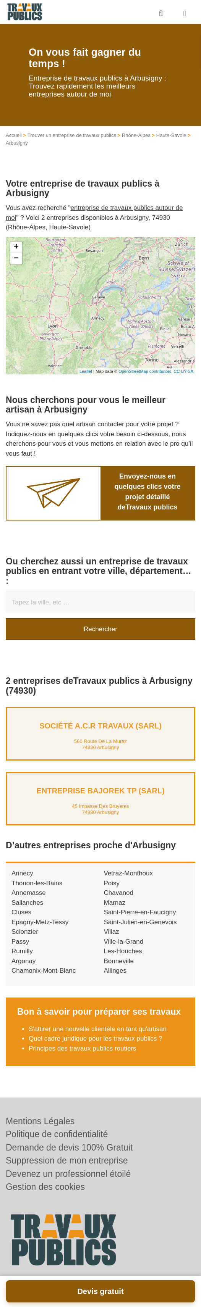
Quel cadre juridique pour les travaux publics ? (95, 1038)
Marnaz (115, 902)
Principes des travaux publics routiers (82, 1048)
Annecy (22, 873)
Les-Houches (123, 951)
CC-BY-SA (183, 371)
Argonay (23, 961)
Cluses (21, 912)
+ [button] (16, 247)
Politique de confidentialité (57, 1134)
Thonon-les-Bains (36, 883)
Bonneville (119, 961)
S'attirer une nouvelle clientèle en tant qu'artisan (98, 1029)
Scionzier (24, 931)
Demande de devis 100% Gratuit (69, 1147)
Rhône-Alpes (136, 135)
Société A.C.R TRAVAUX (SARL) (100, 726)
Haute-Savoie (171, 135)
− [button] (16, 258)
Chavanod (119, 892)
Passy (20, 941)
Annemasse (28, 892)
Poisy (112, 883)
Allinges (115, 970)
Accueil (14, 135)
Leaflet (85, 371)
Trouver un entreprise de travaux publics (72, 135)
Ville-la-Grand (124, 941)
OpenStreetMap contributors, (145, 371)
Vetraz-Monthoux (128, 873)
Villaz (111, 931)
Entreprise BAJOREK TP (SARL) (100, 790)
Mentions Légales (40, 1121)
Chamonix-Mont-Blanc (43, 970)
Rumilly (22, 951)
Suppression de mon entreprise (67, 1160)
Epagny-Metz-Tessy (39, 922)
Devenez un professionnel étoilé (68, 1174)
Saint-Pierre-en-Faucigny (140, 912)
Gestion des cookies (45, 1187)
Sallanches (27, 902)
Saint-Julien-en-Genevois (140, 922)
